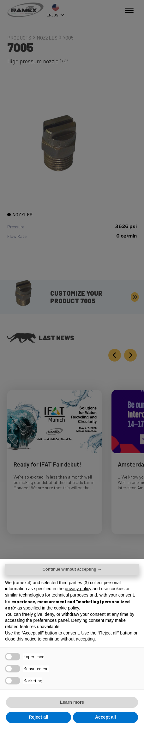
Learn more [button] (72, 702)
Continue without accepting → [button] (71, 569)
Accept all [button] (105, 717)
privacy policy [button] (78, 588)
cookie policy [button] (66, 607)
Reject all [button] (38, 717)
